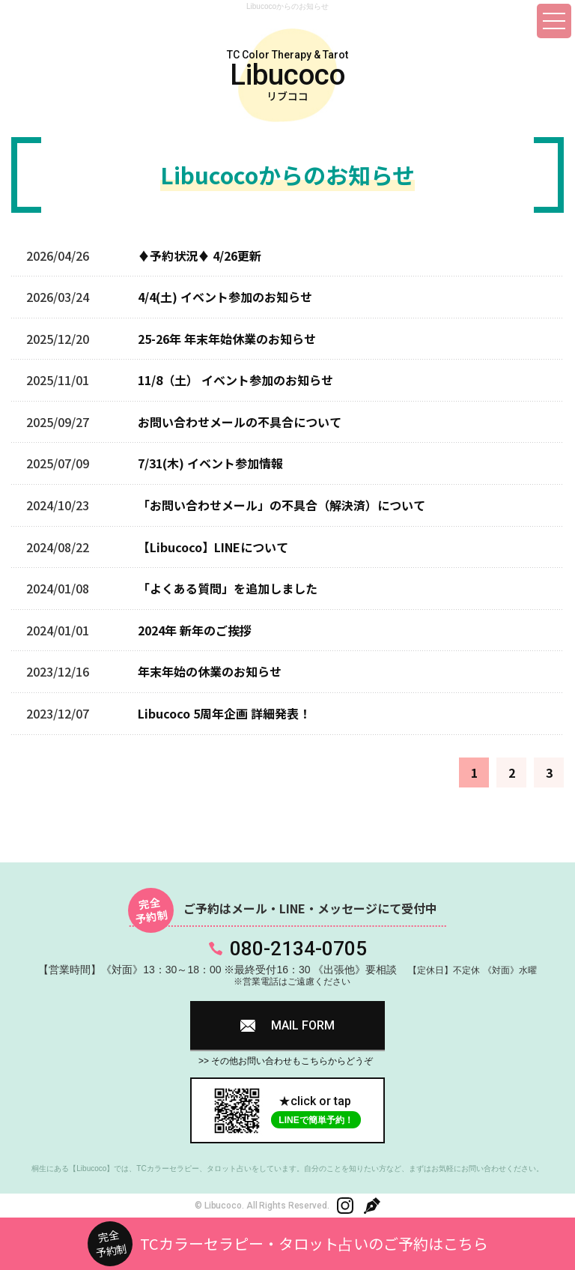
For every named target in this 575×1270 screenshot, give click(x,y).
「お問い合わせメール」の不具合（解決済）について (281, 505)
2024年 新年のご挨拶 (195, 630)
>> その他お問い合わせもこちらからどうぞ (285, 1061)
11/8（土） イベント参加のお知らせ (235, 380)
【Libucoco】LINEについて (213, 547)
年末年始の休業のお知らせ (210, 671)
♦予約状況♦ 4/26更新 (199, 255)
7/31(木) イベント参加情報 (210, 463)
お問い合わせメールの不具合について (239, 422)
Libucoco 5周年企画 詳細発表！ (224, 713)
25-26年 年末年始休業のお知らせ (227, 339)
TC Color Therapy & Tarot (287, 76)
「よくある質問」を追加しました (227, 588)
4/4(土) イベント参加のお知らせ (225, 297)
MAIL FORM (303, 1025)
